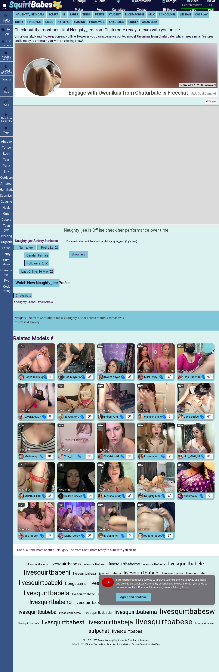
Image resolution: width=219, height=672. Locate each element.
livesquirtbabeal (128, 631)
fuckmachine (134, 14)
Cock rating (6, 289)
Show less (78, 254)
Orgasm (6, 242)
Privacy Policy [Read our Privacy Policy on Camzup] (123, 644)
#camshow (45, 302)
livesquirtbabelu (204, 623)
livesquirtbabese (164, 622)
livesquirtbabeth (197, 573)
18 (63, 14)
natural (64, 22)
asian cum (149, 22)
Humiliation (6, 189)
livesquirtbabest (63, 622)
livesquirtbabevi (172, 573)
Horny (6, 254)
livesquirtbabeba (36, 612)
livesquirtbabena (38, 564)
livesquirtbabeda (98, 612)
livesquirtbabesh (28, 623)
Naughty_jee (23, 318)
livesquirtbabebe (83, 594)
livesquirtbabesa (89, 602)
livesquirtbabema (135, 612)
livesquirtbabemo (70, 613)
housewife (96, 22)
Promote (111, 644)
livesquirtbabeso (95, 564)
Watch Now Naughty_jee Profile (37, 283)
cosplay (201, 14)
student (114, 14)
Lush (6, 153)
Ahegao (6, 141)
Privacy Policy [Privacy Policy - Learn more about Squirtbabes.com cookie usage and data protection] (181, 587)
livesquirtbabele (186, 564)
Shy (6, 171)
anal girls (116, 22)
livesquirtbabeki (40, 582)
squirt (53, 14)
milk (151, 14)
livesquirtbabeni (47, 572)
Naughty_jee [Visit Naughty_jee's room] (43, 36)
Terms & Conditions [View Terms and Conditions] (141, 644)
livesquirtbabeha (154, 564)
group (133, 22)
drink (19, 22)
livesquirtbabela (47, 593)
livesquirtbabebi (142, 573)
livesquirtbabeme (124, 564)
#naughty (20, 302)
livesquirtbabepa (84, 573)
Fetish (6, 248)
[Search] (210, 5)
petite (99, 14)
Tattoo (6, 147)
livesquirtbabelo (65, 563)
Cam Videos (99, 644)
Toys (6, 159)
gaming (79, 22)
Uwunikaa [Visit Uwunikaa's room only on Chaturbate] (144, 36)
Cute (6, 213)
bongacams (75, 583)
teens (86, 14)
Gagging (6, 201)
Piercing (6, 236)
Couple (6, 219)
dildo (49, 22)
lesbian (185, 14)
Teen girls (6, 228)
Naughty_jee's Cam (30, 14)
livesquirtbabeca (110, 573)
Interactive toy (6, 272)
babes (74, 14)
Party (6, 165)
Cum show (6, 262)
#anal (32, 302)
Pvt (6, 280)
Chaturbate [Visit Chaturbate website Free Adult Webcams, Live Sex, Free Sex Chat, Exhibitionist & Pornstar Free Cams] (166, 36)
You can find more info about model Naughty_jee (95, 241)
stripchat (99, 631)
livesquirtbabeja (110, 622)
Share (89, 644)
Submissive (6, 195)
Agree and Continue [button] (133, 597)
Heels (6, 207)
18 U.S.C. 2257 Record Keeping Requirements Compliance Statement (116, 640)
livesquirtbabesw (187, 611)
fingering (34, 22)
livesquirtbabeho (51, 602)
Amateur (6, 183)
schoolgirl (167, 14)
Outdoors (6, 177)
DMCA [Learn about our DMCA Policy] (155, 644)
